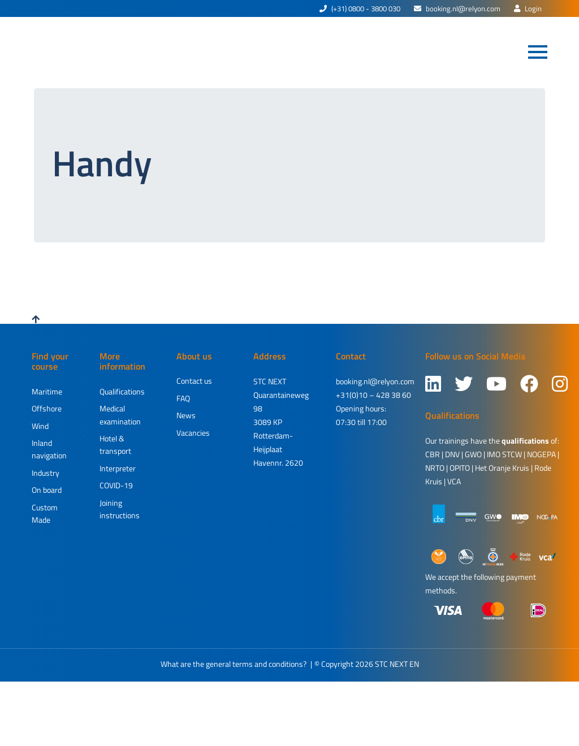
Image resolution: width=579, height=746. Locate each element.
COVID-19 (116, 485)
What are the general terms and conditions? (233, 664)
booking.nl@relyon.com (457, 8)
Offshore (47, 408)
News (186, 415)
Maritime (47, 391)
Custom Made (45, 513)
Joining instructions (120, 509)
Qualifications (122, 391)
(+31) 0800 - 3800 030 (359, 8)
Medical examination (120, 414)
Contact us (194, 381)
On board (47, 490)
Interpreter (118, 468)
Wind (40, 426)
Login (528, 8)
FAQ (183, 398)
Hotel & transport (115, 444)
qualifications (525, 440)
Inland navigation (49, 449)
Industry (45, 473)
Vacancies (193, 433)
